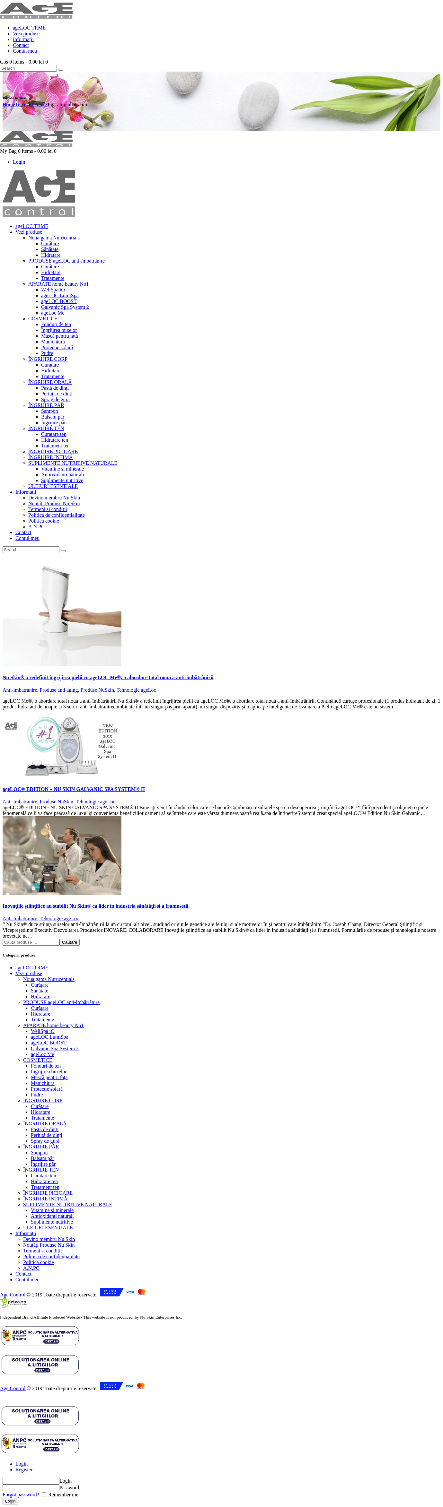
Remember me (62, 1494)
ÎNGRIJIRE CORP (42, 1100)
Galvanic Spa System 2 (55, 1048)
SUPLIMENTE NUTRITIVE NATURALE (67, 1204)
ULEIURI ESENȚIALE (48, 1227)
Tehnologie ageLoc (136, 690)
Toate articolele (31, 104)
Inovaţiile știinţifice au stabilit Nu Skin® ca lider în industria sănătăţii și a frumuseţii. (96, 906)
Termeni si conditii (42, 1250)
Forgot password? (21, 1494)
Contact (23, 1274)
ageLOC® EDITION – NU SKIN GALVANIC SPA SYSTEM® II (74, 789)
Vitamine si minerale (52, 1210)
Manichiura (43, 1083)
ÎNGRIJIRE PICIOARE (48, 1193)
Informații (25, 1233)
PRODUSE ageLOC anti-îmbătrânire (61, 1002)
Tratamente (42, 1019)
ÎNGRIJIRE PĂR (41, 1146)
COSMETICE (37, 1060)
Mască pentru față (49, 1077)
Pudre (37, 1094)
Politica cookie (38, 1262)
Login (21, 1464)
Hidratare (40, 996)
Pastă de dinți (44, 1129)
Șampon (39, 1152)
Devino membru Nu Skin (49, 1239)
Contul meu (27, 1279)
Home (9, 104)
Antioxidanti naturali (52, 1216)
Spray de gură (45, 1141)
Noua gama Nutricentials (49, 979)
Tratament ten (45, 1187)
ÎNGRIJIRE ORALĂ (45, 1123)
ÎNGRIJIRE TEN (41, 1170)
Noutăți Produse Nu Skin (49, 1245)
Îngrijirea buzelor (49, 1071)
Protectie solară (47, 1089)
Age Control (13, 1294)
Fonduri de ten (46, 1066)
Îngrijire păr (43, 1164)
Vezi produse (28, 973)
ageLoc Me (42, 1054)
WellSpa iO (43, 1031)
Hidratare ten (44, 1181)
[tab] (227, 1464)
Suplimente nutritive (52, 1222)
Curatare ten (43, 1175)
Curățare (40, 985)
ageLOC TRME (31, 967)
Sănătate (39, 990)
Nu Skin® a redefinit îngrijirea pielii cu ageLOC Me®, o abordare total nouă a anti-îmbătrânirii (108, 677)
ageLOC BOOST (48, 1042)
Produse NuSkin (97, 690)
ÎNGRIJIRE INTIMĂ (45, 1198)
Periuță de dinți (46, 1135)
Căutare (69, 942)
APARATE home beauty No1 (53, 1025)
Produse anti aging (59, 690)
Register (23, 1469)
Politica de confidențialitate (51, 1256)
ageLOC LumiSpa (49, 1037)
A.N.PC (31, 1268)
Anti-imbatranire (20, 690)
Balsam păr (42, 1158)
